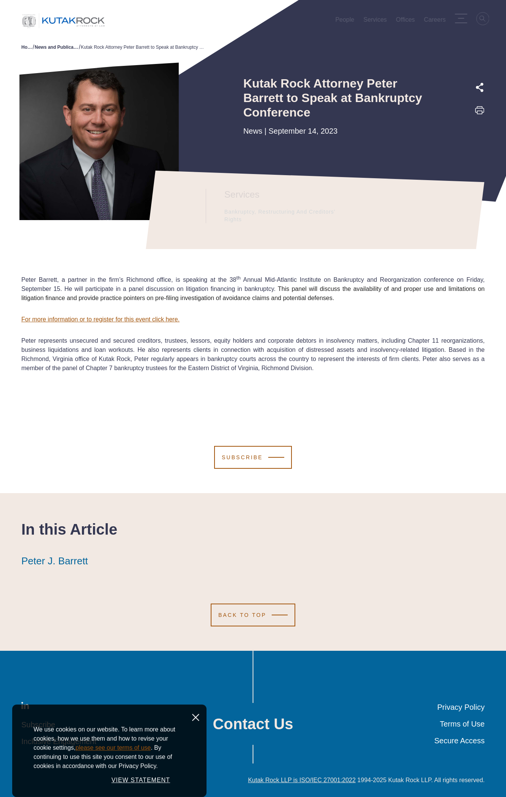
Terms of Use (462, 724)
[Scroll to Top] (253, 615)
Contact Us (252, 724)
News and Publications (57, 47)
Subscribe (38, 724)
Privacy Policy (461, 707)
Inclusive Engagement (58, 741)
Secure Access (459, 740)
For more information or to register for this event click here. (100, 319)
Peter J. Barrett (54, 561)
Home (27, 47)
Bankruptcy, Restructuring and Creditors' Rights (281, 215)
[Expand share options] (479, 87)
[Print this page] (479, 113)
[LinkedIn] (25, 707)
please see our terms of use (113, 786)
